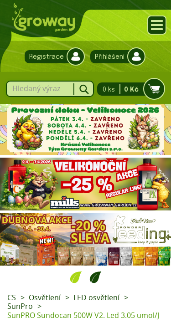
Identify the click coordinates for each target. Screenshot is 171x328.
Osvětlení (45, 297)
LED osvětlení (96, 297)
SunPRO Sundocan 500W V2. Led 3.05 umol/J (83, 315)
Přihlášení (115, 56)
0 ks (128, 89)
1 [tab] (76, 277)
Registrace (52, 56)
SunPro (20, 306)
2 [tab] (95, 277)
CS (11, 297)
